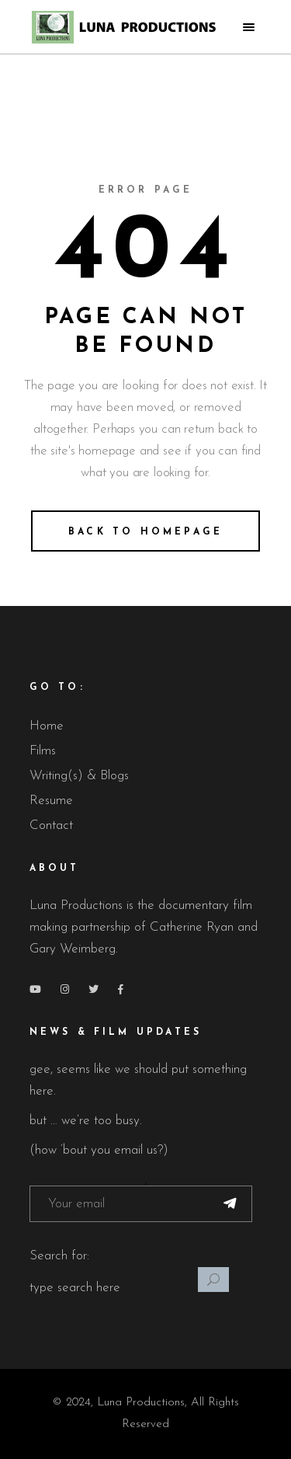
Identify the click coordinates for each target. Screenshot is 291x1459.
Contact (51, 825)
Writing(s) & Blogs (79, 775)
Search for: (59, 1255)
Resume (51, 800)
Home (46, 726)
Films (42, 750)
